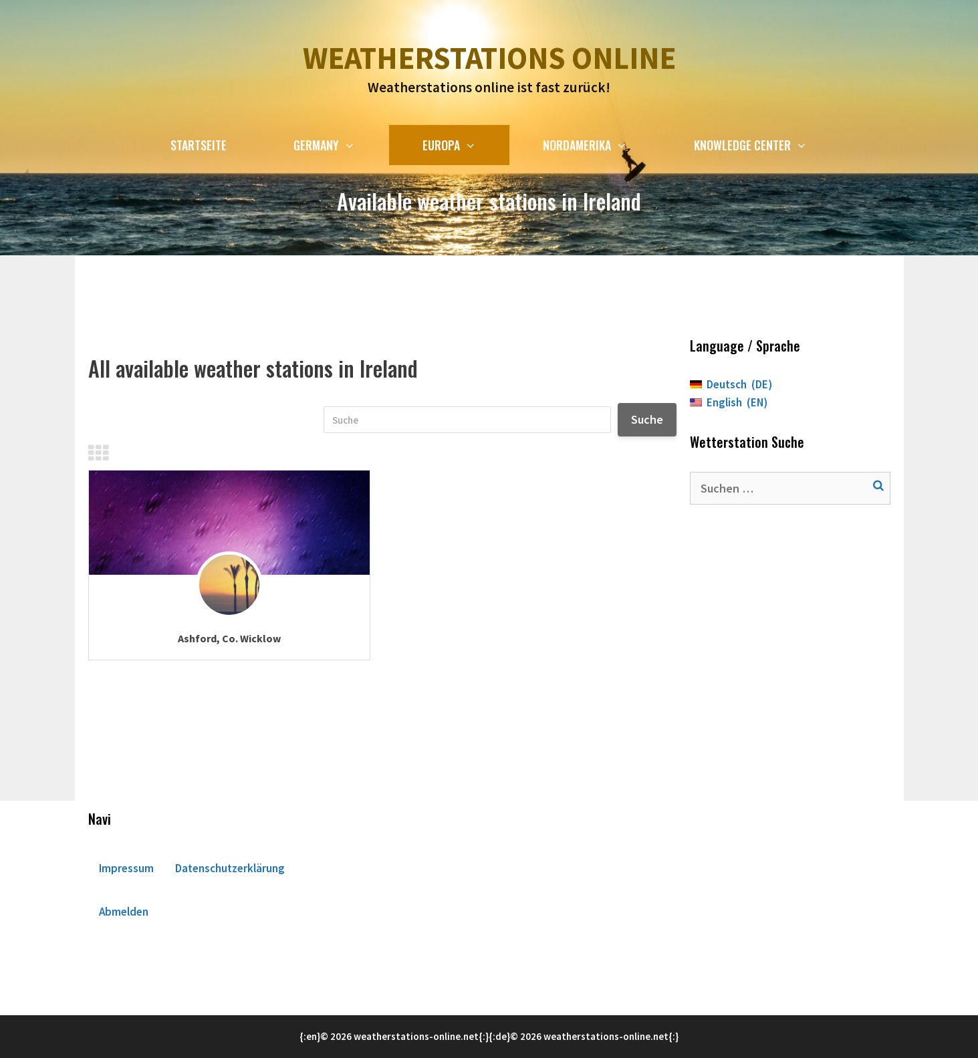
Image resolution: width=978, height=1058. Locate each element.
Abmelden (123, 911)
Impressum (126, 868)
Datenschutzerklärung (230, 868)
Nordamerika (601, 145)
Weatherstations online (489, 58)
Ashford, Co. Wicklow (229, 638)
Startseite (198, 145)
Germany (340, 145)
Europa (465, 145)
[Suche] (467, 419)
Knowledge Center (767, 145)
